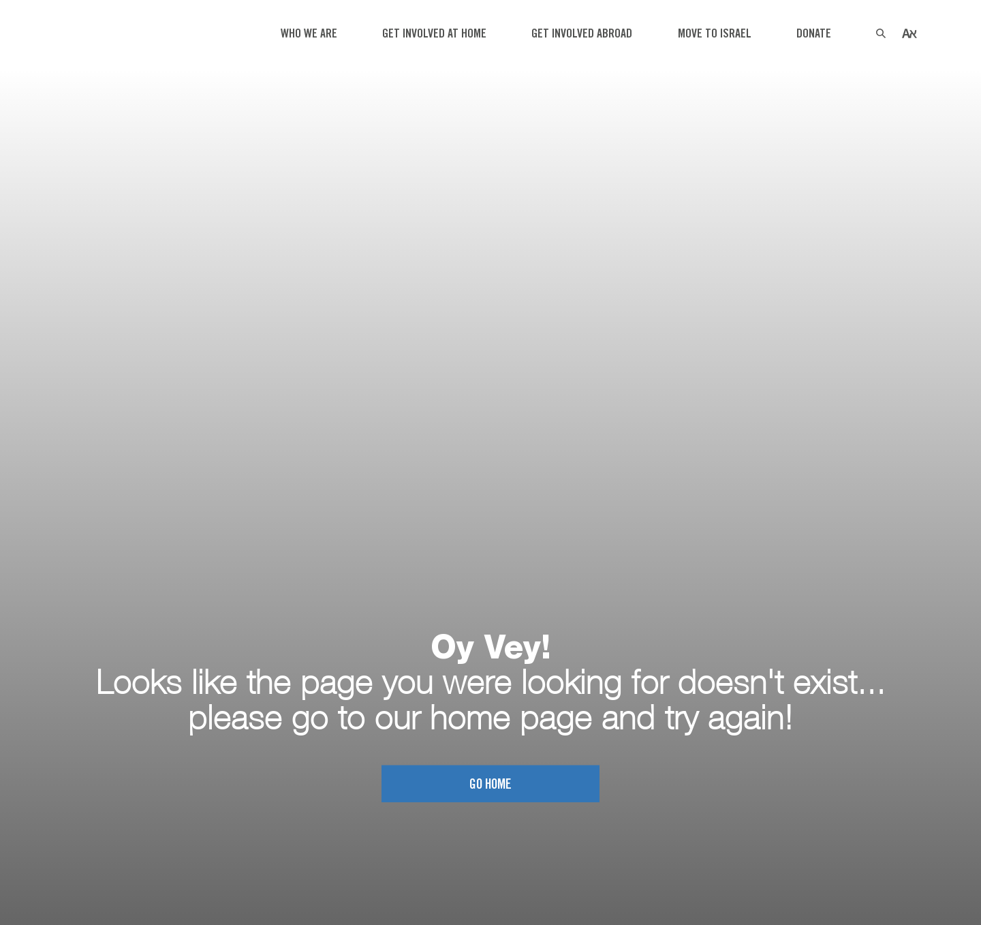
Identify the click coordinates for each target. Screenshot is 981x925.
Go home (490, 785)
